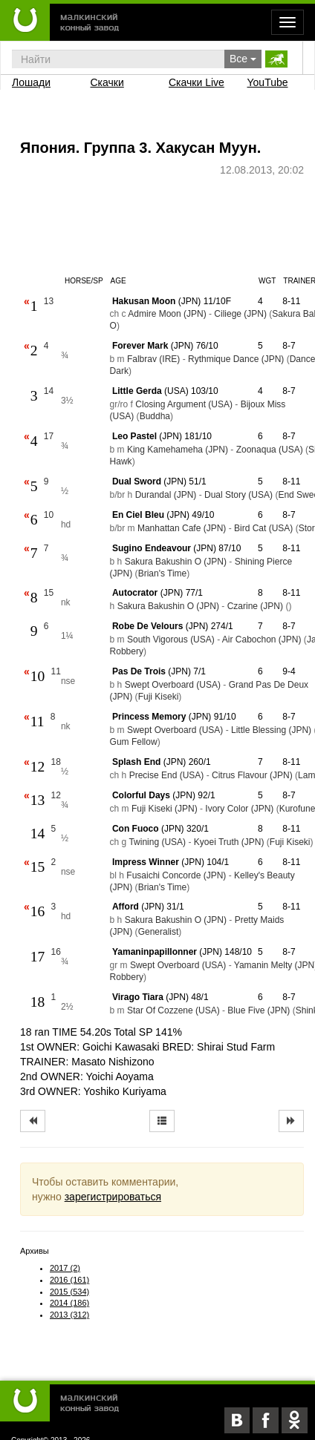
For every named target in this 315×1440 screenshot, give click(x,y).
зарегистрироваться (113, 1197)
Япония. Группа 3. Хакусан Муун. (140, 147)
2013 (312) (69, 1314)
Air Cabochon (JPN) (262, 639)
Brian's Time (162, 573)
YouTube (267, 82)
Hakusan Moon (143, 301)
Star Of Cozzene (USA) (173, 1010)
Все (243, 59)
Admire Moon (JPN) (167, 314)
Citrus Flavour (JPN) (252, 775)
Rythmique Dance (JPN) (236, 359)
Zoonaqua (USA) (269, 449)
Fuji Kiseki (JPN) (164, 808)
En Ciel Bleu (138, 515)
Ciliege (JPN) (240, 314)
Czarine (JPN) (255, 606)
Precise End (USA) (166, 775)
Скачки (107, 82)
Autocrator (135, 593)
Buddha (155, 416)
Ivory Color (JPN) (239, 808)
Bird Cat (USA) (263, 528)
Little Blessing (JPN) (271, 730)
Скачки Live (196, 82)
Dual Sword (136, 481)
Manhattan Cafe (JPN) (181, 528)
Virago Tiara (137, 997)
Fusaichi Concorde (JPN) (176, 875)
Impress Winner (145, 862)
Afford (125, 906)
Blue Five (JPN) (258, 1010)
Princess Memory (149, 716)
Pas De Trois (139, 671)
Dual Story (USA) (238, 495)
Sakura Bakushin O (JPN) (176, 561)
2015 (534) (69, 1291)
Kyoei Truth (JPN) (229, 842)
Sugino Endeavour (151, 548)
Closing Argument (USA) (184, 404)
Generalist (158, 932)
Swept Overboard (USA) (173, 685)
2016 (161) (69, 1279)
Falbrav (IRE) (153, 359)
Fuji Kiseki (158, 696)
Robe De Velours (147, 626)
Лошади (31, 82)
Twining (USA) (157, 842)
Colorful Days (141, 795)
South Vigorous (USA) (171, 639)
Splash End (136, 762)
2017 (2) (65, 1267)
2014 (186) (69, 1302)
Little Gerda (137, 391)
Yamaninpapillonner (154, 952)
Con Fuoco (135, 828)
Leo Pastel (134, 436)
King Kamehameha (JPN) (177, 449)
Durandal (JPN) (166, 495)
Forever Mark (140, 346)
